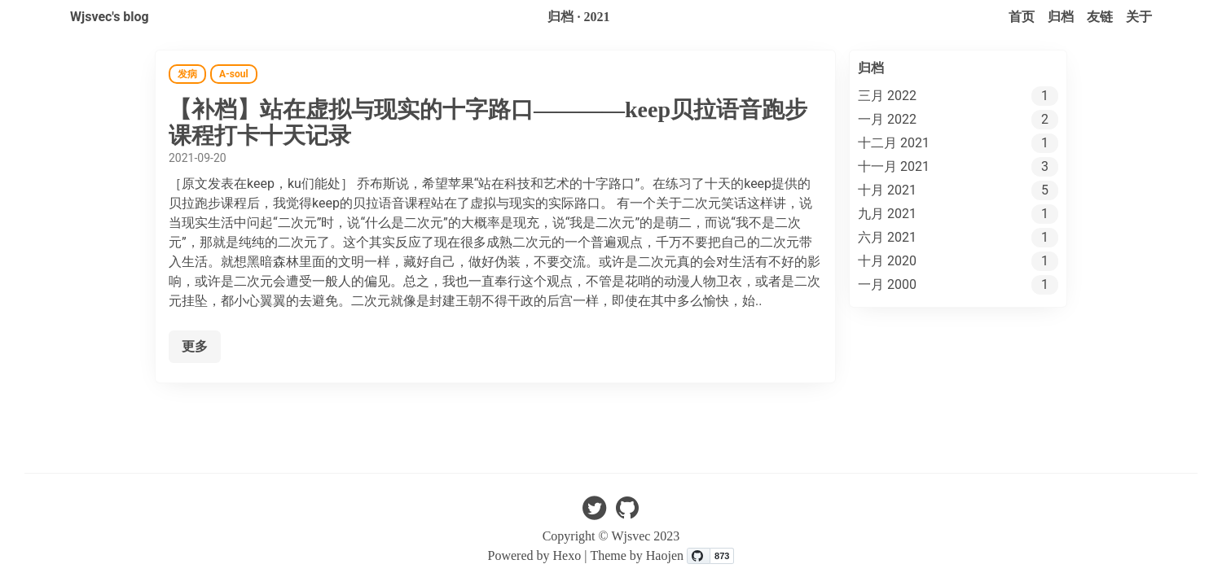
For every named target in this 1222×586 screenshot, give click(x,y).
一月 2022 (887, 119)
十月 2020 (887, 261)
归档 (1061, 16)
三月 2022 (887, 95)
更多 (195, 346)
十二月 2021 (894, 143)
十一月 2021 (894, 166)
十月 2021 (887, 190)
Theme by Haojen (638, 555)
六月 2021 (887, 237)
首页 (1022, 16)
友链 (1100, 16)
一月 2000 (887, 284)
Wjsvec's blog (109, 16)
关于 (1139, 16)
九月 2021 (887, 213)
